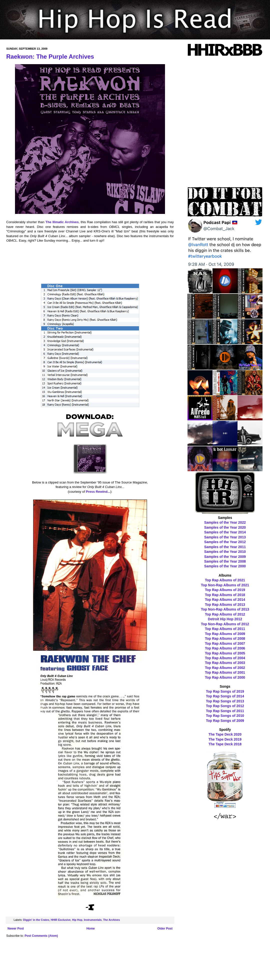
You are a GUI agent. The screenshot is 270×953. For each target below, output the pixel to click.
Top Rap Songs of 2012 (225, 706)
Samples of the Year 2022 (225, 522)
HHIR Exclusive (60, 919)
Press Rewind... (98, 491)
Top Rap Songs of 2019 (225, 691)
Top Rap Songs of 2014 (225, 696)
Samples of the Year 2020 (225, 527)
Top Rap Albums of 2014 (225, 600)
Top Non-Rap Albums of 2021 (225, 585)
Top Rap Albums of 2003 (225, 663)
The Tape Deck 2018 (225, 744)
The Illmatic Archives (62, 222)
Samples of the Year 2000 (225, 566)
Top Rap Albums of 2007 (225, 643)
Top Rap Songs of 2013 (225, 701)
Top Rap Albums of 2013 (225, 605)
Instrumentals (93, 919)
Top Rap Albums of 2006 (225, 648)
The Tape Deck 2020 (225, 734)
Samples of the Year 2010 (225, 552)
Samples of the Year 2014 (225, 532)
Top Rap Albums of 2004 (225, 658)
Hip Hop (77, 919)
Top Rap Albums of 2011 (225, 629)
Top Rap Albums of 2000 (225, 677)
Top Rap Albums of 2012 (225, 614)
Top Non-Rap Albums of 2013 (225, 609)
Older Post (164, 928)
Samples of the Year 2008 (225, 561)
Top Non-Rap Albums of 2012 (225, 624)
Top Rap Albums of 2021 (225, 580)
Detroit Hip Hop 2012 (225, 619)
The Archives (111, 919)
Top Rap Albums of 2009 (225, 634)
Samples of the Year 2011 (225, 547)
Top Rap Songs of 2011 (225, 711)
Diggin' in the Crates (36, 919)
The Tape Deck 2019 (225, 739)
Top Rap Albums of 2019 (225, 590)
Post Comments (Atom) (41, 936)
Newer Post (16, 928)
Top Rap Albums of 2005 (225, 653)
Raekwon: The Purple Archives (50, 56)
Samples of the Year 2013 (225, 537)
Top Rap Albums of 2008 (225, 638)
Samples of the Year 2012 (225, 542)
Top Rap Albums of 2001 (225, 672)
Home (90, 928)
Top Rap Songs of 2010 (225, 716)
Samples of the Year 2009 (225, 557)
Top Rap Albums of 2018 (225, 595)
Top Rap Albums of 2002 (225, 668)
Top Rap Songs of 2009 (225, 721)
